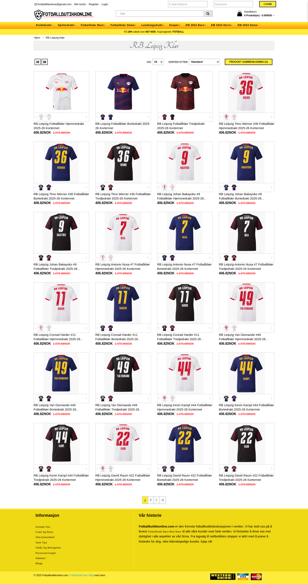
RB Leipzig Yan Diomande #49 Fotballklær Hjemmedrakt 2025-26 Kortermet (242, 339)
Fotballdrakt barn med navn (165, 531)
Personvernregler (46, 553)
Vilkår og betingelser (48, 547)
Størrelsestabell (45, 537)
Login (105, 4)
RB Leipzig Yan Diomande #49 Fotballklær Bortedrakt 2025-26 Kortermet (55, 409)
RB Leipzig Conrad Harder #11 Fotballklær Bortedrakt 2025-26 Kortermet (116, 339)
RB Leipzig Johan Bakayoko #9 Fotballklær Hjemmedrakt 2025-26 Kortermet (180, 198)
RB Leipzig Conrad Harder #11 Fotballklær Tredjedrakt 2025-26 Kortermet (179, 339)
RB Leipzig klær (55, 37)
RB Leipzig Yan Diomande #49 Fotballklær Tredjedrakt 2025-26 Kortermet (117, 409)
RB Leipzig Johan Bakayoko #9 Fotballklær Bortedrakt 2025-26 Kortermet (240, 198)
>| (163, 500)
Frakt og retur (45, 532)
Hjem (37, 37)
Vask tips (41, 542)
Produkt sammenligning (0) (248, 62)
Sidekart (41, 558)
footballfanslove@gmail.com (53, 4)
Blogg (39, 563)
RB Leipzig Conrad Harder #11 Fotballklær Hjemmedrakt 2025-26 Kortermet (57, 339)
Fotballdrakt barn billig (81, 575)
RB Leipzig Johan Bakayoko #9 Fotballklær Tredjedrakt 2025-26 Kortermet (55, 269)
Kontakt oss (43, 527)
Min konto (80, 4)
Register (94, 4)
